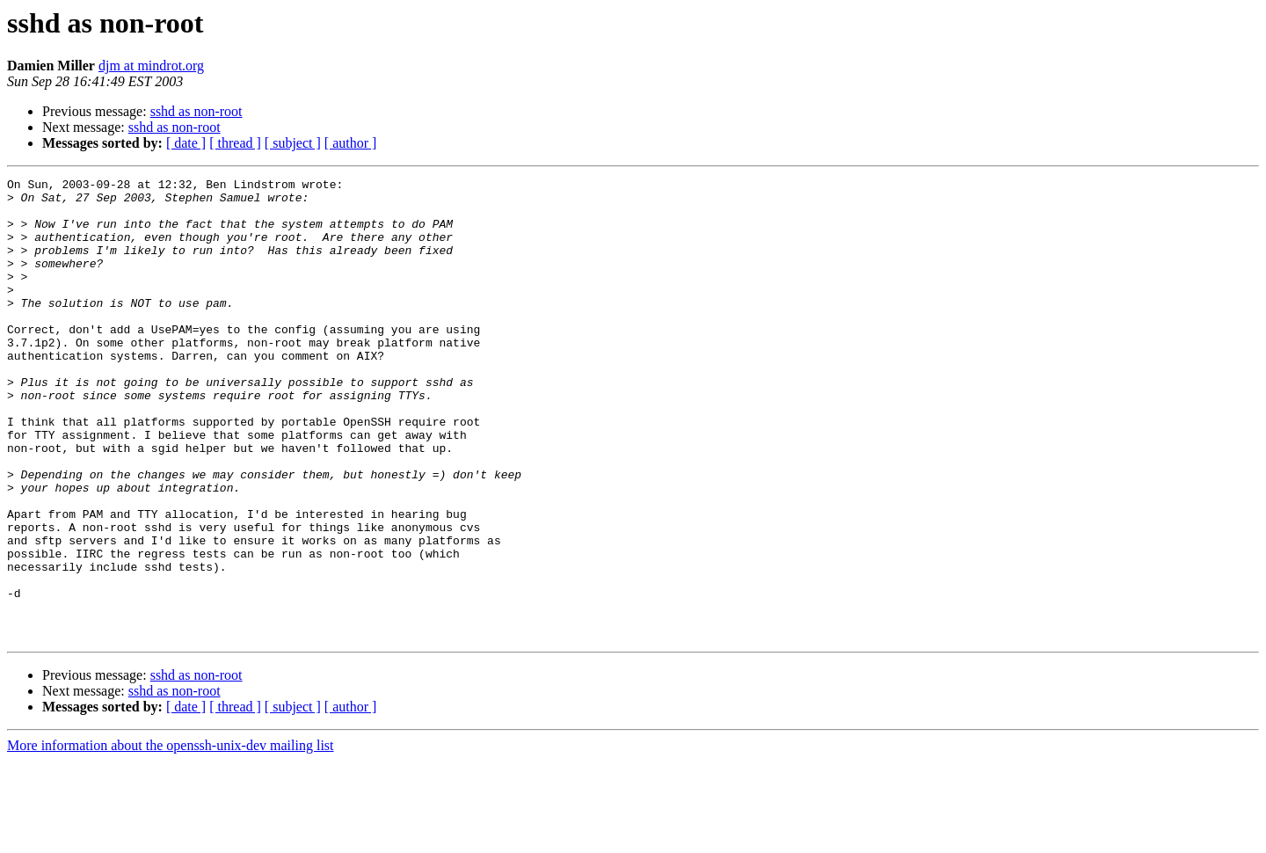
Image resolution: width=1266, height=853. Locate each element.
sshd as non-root (196, 111)
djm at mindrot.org (151, 65)
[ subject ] (293, 142)
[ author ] (350, 142)
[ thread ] (235, 142)
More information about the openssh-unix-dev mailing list (170, 837)
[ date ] (186, 142)
